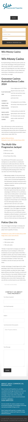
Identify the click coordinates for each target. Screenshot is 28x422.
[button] (14, 18)
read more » (10, 398)
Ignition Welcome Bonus (7, 138)
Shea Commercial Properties (14, 6)
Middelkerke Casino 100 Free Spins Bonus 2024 (13, 233)
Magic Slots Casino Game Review (10, 235)
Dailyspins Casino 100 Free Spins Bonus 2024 (12, 140)
